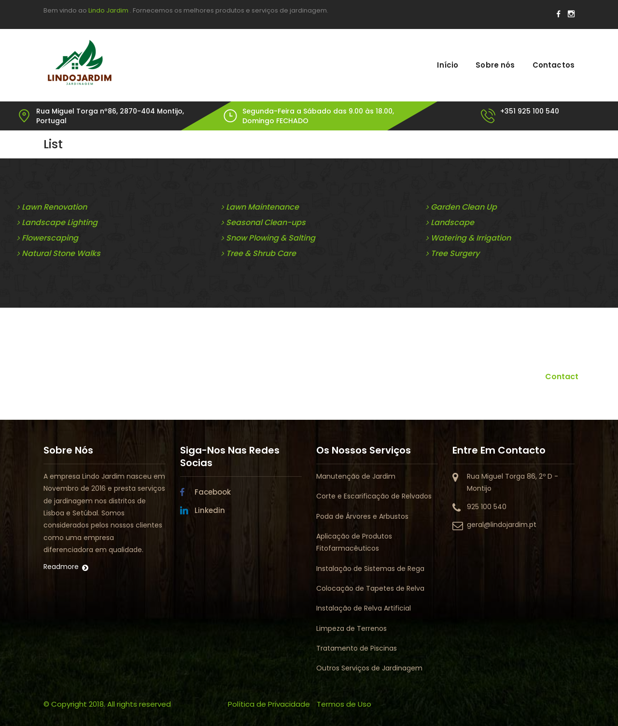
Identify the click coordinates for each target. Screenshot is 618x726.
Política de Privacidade (269, 704)
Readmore (61, 566)
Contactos (554, 65)
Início (447, 65)
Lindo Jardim (108, 10)
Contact (561, 376)
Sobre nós (495, 65)
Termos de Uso (344, 704)
